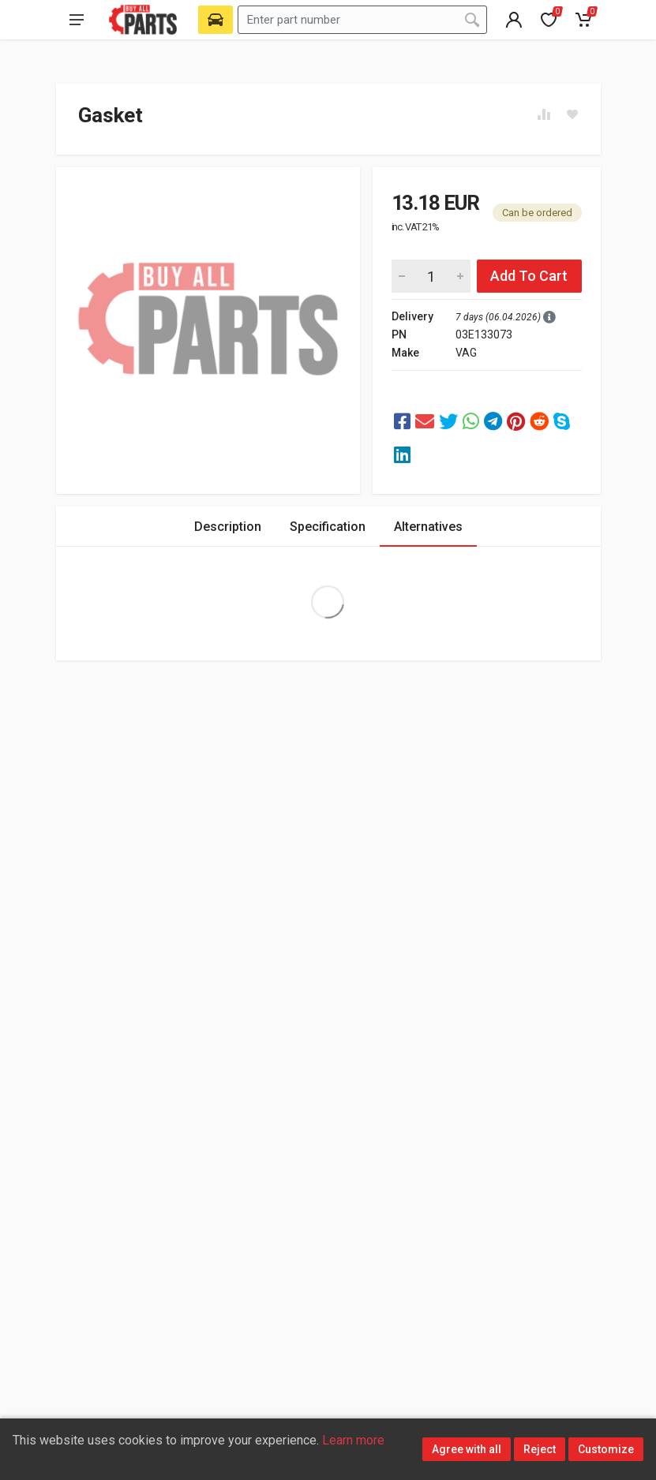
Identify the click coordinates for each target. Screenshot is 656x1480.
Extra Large (328, 601)
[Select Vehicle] (215, 20)
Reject (539, 1449)
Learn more (353, 1440)
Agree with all (466, 1449)
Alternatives (428, 526)
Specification (327, 526)
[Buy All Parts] (143, 19)
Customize (606, 1449)
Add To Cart (529, 275)
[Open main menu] (76, 19)
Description (227, 526)
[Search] (472, 20)
